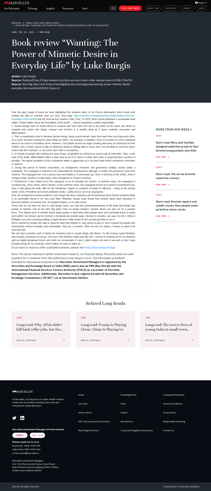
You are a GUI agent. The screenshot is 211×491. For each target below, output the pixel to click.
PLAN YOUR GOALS (130, 8)
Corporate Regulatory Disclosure (137, 430)
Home (81, 394)
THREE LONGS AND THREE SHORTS (43, 23)
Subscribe (170, 8)
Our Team (83, 403)
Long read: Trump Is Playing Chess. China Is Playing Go (103, 327)
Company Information (173, 394)
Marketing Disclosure (88, 430)
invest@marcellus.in (29, 453)
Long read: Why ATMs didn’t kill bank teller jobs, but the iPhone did (39, 329)
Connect (187, 8)
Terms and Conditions (188, 486)
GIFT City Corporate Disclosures (94, 421)
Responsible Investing (174, 421)
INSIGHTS (16, 23)
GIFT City (37, 435)
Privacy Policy (169, 412)
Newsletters (127, 421)
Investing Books (128, 394)
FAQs (123, 403)
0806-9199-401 (32, 449)
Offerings (33, 8)
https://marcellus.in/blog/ (100, 247)
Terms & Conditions (172, 403)
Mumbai (19, 435)
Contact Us (168, 430)
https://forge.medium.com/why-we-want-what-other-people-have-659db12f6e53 (82, 80)
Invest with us (85, 412)
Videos (124, 412)
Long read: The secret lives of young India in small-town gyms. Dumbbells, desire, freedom (168, 331)
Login (201, 8)
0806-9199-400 (32, 445)
